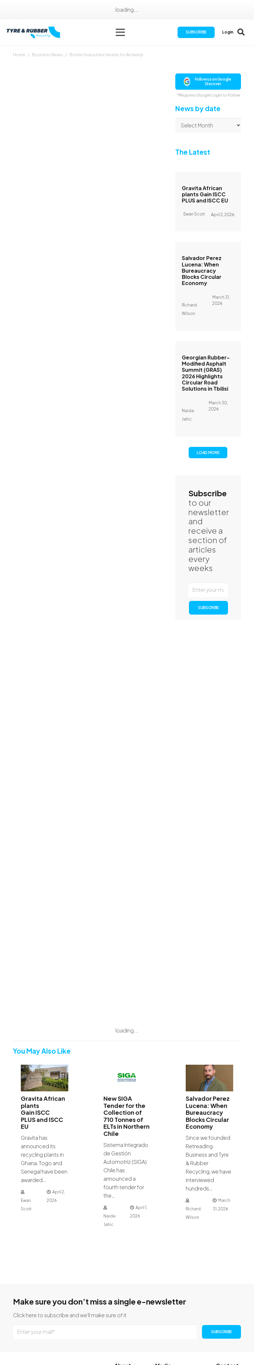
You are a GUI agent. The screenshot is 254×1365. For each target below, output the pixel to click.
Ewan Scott (26, 1129)
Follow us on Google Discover (207, 81)
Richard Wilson (193, 1137)
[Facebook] (219, 1324)
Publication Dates (176, 1309)
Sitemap (124, 1345)
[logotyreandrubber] (36, 33)
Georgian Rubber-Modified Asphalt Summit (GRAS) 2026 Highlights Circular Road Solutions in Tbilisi (206, 373)
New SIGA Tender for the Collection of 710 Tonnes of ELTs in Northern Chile (126, 1040)
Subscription (130, 1311)
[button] (122, 32)
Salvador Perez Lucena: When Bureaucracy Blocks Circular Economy (201, 270)
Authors (164, 1317)
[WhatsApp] (218, 1344)
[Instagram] (229, 1324)
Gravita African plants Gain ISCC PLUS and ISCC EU (205, 194)
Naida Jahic (109, 1144)
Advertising (168, 1326)
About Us (125, 1302)
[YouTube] (229, 1334)
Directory (125, 1336)
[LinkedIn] (218, 1334)
